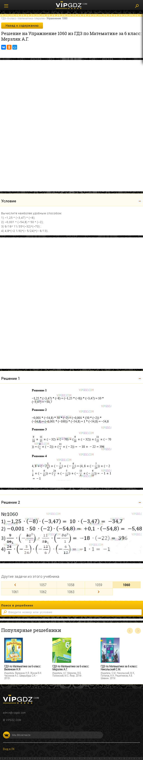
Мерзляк (39, 18)
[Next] (99, 592)
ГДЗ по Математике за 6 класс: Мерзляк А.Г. (70, 668)
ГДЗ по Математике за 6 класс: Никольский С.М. (119, 668)
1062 (43, 591)
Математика (25, 18)
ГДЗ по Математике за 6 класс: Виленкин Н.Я (22, 668)
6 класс (11, 18)
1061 (15, 591)
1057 (43, 584)
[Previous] (15, 585)
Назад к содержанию (22, 25)
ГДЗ (3, 18)
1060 (126, 584)
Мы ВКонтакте (16, 735)
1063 (70, 591)
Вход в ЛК (9, 749)
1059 (98, 584)
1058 (70, 584)
